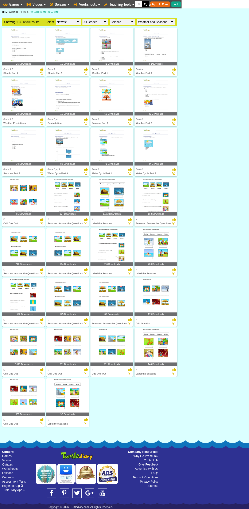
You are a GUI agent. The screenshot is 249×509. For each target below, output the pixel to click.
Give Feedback (148, 464)
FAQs (154, 473)
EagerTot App (12, 485)
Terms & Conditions (145, 477)
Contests (8, 477)
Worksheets (10, 468)
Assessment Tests (14, 481)
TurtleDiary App (13, 490)
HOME (5, 12)
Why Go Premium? (145, 456)
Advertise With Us (146, 468)
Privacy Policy (149, 481)
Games (7, 456)
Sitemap (153, 485)
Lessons (7, 473)
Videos (6, 460)
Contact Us (151, 460)
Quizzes (7, 464)
